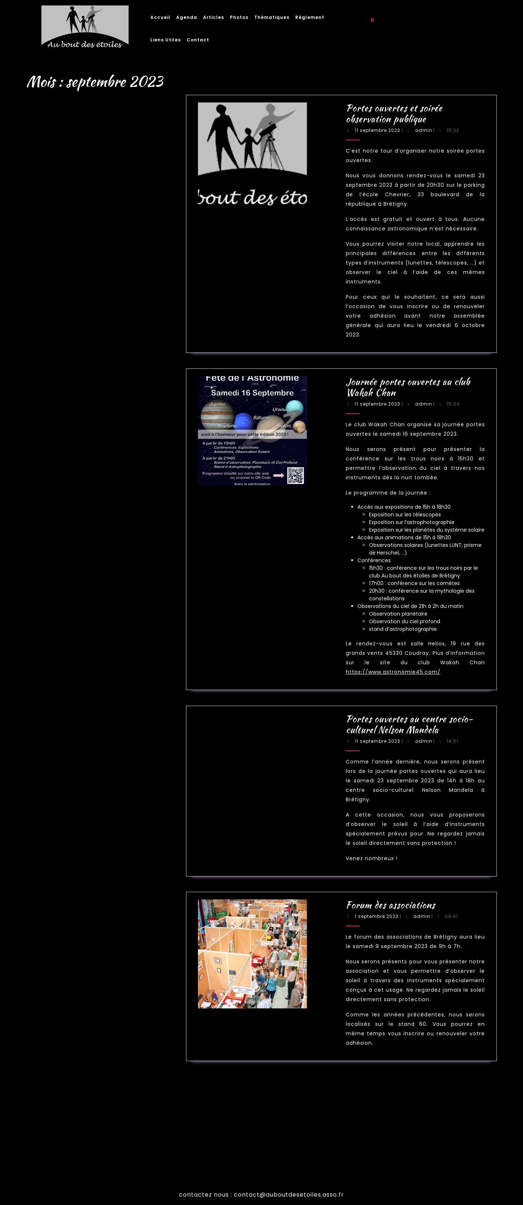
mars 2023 (89, 681)
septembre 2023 (91, 667)
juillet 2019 (89, 746)
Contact (198, 40)
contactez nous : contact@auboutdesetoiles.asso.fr (261, 1194)
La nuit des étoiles (92, 781)
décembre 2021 (91, 713)
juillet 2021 (89, 728)
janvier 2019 (90, 749)
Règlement (309, 17)
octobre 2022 (90, 688)
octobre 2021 (90, 721)
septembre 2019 (91, 742)
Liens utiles (165, 40)
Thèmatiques (271, 17)
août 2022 (89, 695)
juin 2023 (89, 677)
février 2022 (90, 706)
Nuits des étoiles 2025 (93, 580)
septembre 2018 (91, 753)
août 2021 (89, 724)
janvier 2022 (90, 710)
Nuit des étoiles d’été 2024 (95, 591)
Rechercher (101, 557)
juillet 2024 (90, 663)
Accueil (160, 17)
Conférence (90, 777)
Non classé (89, 788)
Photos (239, 17)
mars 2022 (89, 703)
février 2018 (90, 757)
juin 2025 (89, 656)
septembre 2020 (91, 735)
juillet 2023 (89, 674)
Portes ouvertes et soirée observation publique (101, 595)
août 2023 (89, 670)
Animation (89, 773)
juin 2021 (89, 732)
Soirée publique (91, 792)
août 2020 (89, 738)
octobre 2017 (90, 760)
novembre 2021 (91, 717)
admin (360, 149)
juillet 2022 (89, 699)
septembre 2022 (91, 692)
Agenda (186, 17)
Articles (213, 17)
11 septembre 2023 (349, 149)
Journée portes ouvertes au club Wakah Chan (101, 598)
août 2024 (89, 659)
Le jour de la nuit (91, 784)
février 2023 (90, 685)
